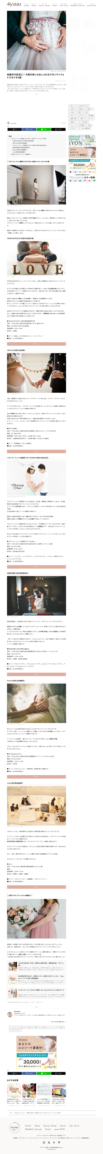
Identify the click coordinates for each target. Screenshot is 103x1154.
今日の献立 (84, 122)
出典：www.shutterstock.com (58, 71)
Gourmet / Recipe (50, 1126)
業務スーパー (74, 122)
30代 (72, 115)
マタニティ (51, 1027)
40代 (86, 112)
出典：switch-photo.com (13, 393)
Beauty (37, 1126)
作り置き (81, 109)
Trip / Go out (74, 1126)
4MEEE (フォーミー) (71, 1138)
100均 (72, 109)
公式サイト (36, 344)
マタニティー (74, 128)
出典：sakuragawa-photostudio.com (16, 496)
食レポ (72, 105)
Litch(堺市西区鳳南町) (19, 152)
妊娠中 (36, 1027)
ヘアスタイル (81, 115)
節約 (80, 112)
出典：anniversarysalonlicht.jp (15, 826)
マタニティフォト (16, 1030)
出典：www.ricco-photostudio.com (16, 724)
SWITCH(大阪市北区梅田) (20, 143)
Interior (63, 1126)
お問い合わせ (53, 1135)
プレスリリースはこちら (43, 1135)
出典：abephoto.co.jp (12, 616)
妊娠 (29, 1027)
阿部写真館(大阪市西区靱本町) (21, 147)
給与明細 (91, 115)
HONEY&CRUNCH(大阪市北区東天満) (23, 141)
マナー (72, 125)
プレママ (14, 1027)
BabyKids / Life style (33, 1129)
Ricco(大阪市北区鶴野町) (20, 150)
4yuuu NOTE (59, 1129)
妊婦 (44, 1027)
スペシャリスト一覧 (55, 1138)
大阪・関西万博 (85, 128)
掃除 (82, 118)
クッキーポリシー (44, 1138)
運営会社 (63, 1138)
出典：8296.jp (10, 276)
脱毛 (90, 125)
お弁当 (72, 112)
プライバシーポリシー (33, 1138)
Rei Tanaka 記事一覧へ (58, 1022)
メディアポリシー (23, 1138)
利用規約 (15, 1138)
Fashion (28, 1126)
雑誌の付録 (73, 118)
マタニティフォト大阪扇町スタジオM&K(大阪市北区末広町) (29, 145)
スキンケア (90, 118)
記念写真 (61, 1027)
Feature (48, 1129)
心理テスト (90, 109)
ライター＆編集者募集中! (83, 1138)
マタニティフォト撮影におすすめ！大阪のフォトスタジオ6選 (28, 138)
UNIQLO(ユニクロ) (83, 105)
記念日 (22, 1027)
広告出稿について (61, 1135)
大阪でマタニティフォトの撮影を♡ (21, 154)
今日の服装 (81, 125)
